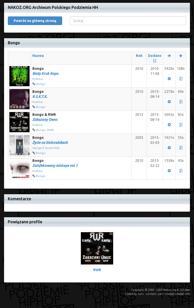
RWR (50, 129)
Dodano (154, 56)
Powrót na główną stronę (35, 21)
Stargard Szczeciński (46, 147)
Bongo (40, 83)
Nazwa (38, 56)
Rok (139, 56)
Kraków (37, 78)
